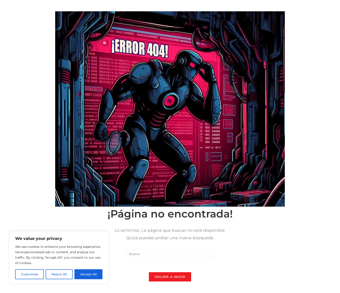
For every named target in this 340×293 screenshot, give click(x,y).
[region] (59, 257)
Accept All (88, 274)
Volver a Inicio (170, 277)
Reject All (59, 274)
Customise (29, 274)
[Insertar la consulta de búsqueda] (170, 253)
